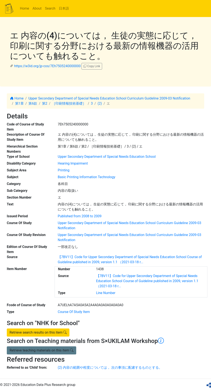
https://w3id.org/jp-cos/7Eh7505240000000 (47, 66)
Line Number (105, 293)
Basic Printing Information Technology (86, 177)
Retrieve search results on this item (38, 332)
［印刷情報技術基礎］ (69, 103)
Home (24, 8)
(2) (100, 103)
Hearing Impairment (73, 163)
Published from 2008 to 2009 (79, 216)
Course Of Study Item (74, 312)
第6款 (32, 103)
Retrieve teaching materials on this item (41, 350)
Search (50, 8)
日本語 (64, 8)
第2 (44, 103)
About (37, 8)
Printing (63, 170)
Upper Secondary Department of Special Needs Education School (107, 157)
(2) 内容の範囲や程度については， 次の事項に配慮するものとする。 (110, 367)
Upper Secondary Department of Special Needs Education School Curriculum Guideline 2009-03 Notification (109, 98)
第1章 (19, 103)
